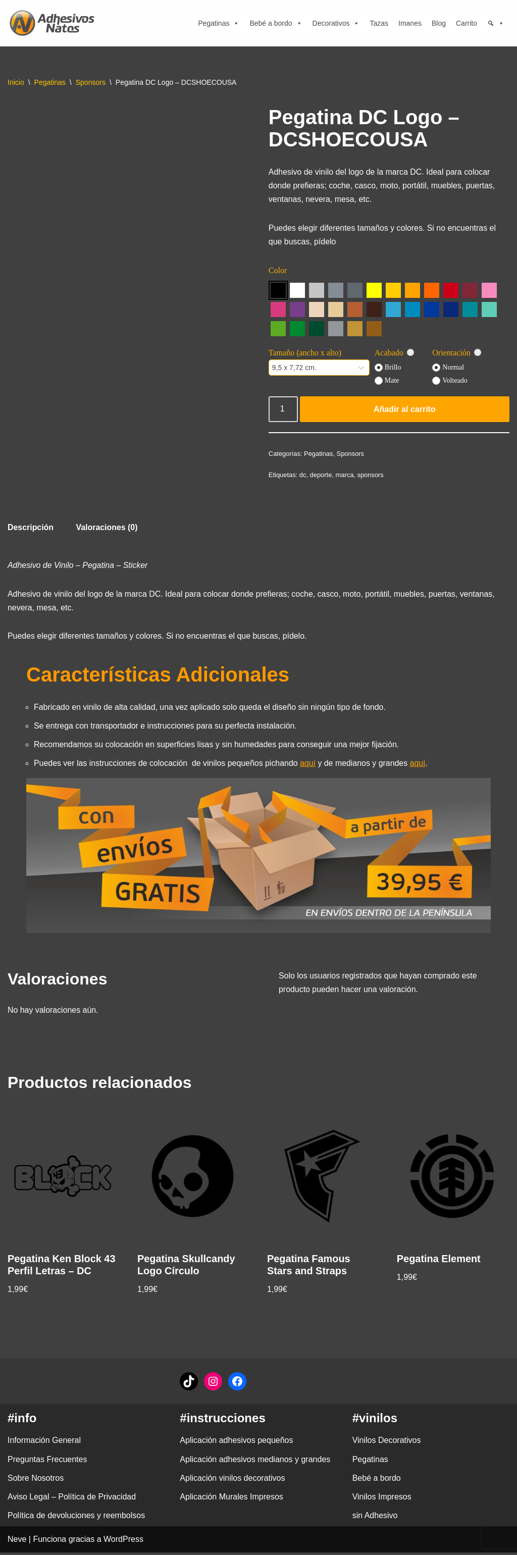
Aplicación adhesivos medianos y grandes (255, 1462)
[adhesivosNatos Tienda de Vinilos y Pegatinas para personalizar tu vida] (54, 23)
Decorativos (336, 23)
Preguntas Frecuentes (47, 1462)
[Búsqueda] (495, 23)
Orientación (457, 353)
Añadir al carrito (405, 409)
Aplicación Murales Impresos (231, 1499)
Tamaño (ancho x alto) (305, 353)
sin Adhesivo (375, 1518)
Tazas (379, 23)
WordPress (123, 1542)
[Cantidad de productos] (283, 410)
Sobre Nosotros (36, 1480)
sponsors (370, 476)
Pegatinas (218, 23)
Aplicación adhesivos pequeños (236, 1443)
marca (345, 476)
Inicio (16, 82)
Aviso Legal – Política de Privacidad (72, 1499)
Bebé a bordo (275, 23)
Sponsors (91, 82)
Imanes (410, 23)
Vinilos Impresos (381, 1499)
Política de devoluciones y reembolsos (76, 1518)
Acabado (395, 353)
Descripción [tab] (31, 529)
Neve (17, 1542)
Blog (439, 23)
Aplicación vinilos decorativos (232, 1480)
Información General (44, 1443)
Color (278, 271)
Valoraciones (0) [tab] (107, 529)
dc (302, 476)
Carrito (466, 23)
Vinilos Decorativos (386, 1443)
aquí (309, 765)
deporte (321, 476)
